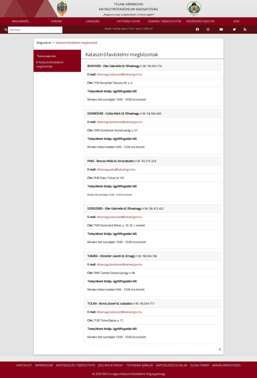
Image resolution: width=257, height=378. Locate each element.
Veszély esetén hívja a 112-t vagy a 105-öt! (128, 28)
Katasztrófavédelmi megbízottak (76, 43)
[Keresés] (35, 30)
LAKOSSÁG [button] (92, 21)
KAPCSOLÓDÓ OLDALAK (171, 365)
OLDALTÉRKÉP (199, 365)
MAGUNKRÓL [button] (20, 21)
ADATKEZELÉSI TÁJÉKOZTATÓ (75, 365)
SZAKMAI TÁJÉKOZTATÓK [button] (164, 21)
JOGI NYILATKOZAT (110, 365)
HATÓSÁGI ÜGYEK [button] (128, 21)
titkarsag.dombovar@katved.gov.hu (119, 122)
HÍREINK (56, 21)
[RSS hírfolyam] (245, 29)
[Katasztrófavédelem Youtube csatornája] (221, 29)
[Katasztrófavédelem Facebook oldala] (197, 29)
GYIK (236, 21)
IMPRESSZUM (44, 365)
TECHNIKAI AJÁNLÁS (139, 365)
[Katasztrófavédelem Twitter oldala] (234, 29)
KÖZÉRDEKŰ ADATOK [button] (200, 21)
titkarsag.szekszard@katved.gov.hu (119, 74)
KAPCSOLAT (24, 365)
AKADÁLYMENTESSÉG (226, 365)
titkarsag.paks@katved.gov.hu (116, 169)
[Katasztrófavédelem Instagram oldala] (208, 29)
